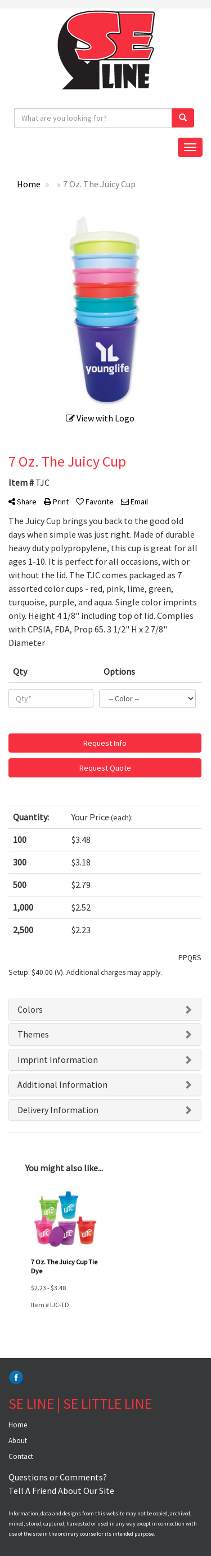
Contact (20, 1456)
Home (17, 1425)
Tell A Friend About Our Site (61, 1490)
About (17, 1440)
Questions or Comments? (57, 1477)
